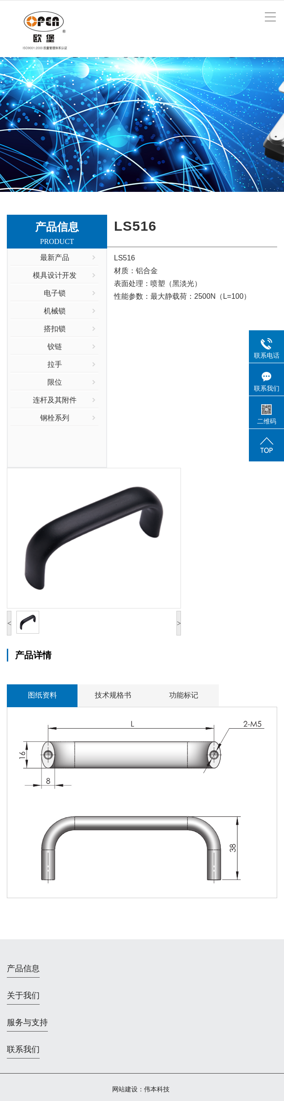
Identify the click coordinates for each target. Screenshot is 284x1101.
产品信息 (23, 968)
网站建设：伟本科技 (141, 1089)
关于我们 (23, 995)
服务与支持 (27, 1022)
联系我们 (23, 1049)
